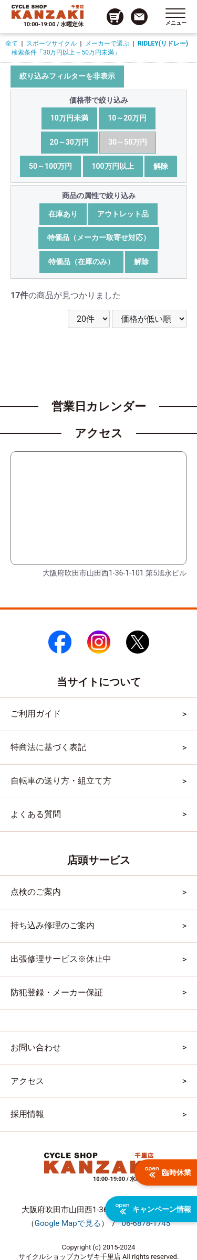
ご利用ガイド (36, 714)
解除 (160, 166)
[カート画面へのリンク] (115, 16)
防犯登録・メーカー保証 (57, 992)
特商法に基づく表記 (48, 747)
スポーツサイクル (51, 43)
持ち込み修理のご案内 (53, 925)
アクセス (27, 1081)
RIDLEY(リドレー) (163, 43)
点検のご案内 (36, 892)
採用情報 (27, 1114)
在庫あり (63, 214)
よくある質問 (36, 814)
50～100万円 (50, 166)
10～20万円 (127, 118)
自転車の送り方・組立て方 (61, 781)
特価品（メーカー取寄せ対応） (98, 237)
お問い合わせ (36, 1047)
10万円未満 (69, 118)
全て (11, 43)
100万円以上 (113, 166)
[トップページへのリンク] (48, 11)
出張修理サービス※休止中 (61, 959)
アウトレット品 (123, 214)
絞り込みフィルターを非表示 (67, 76)
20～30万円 (69, 142)
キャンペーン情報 (153, 1209)
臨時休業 (168, 1172)
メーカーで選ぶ (107, 43)
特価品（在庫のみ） (81, 261)
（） (68, 1223)
